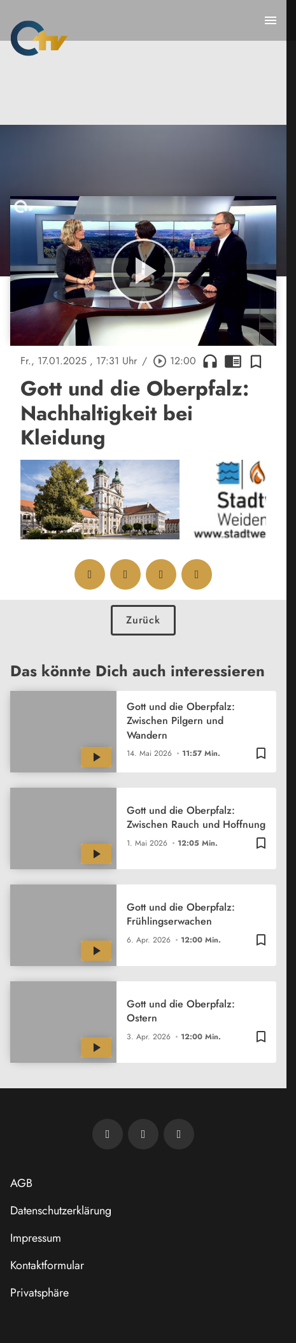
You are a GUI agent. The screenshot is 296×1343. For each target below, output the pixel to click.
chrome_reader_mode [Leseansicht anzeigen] (233, 361)
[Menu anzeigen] (270, 20)
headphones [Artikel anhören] (210, 361)
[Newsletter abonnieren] (107, 1134)
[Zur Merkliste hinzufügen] (256, 361)
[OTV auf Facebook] (143, 1134)
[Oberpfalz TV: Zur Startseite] (39, 38)
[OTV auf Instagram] (179, 1134)
